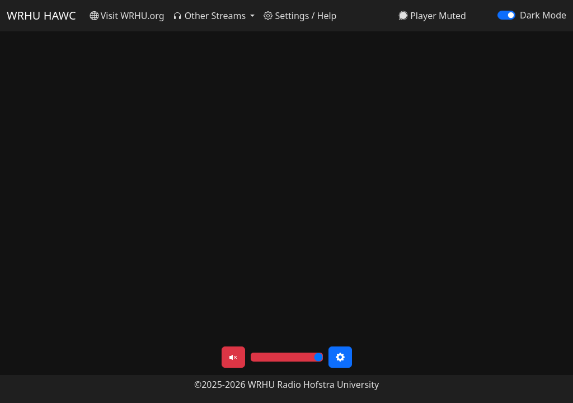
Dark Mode (543, 15)
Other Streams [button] (210, 16)
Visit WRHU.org (127, 16)
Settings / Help (300, 16)
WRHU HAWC (41, 15)
